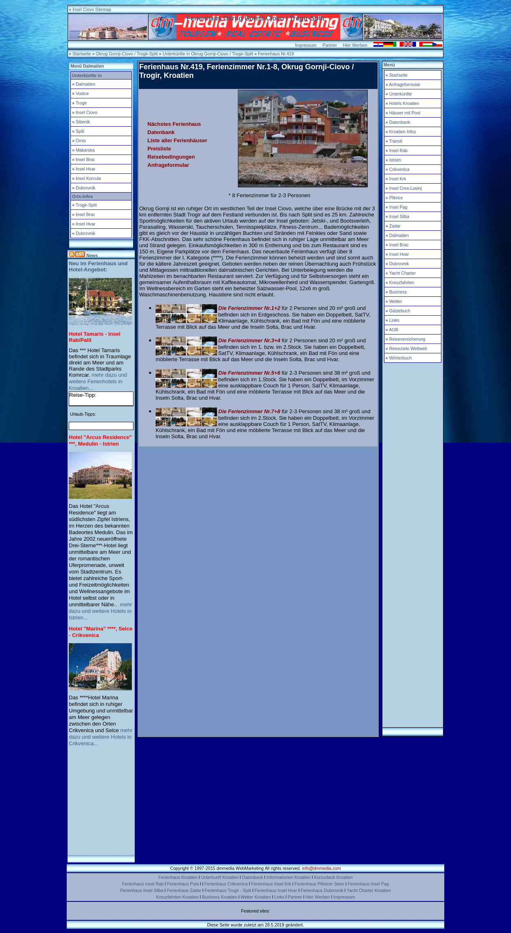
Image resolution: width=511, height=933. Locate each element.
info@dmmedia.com (321, 868)
